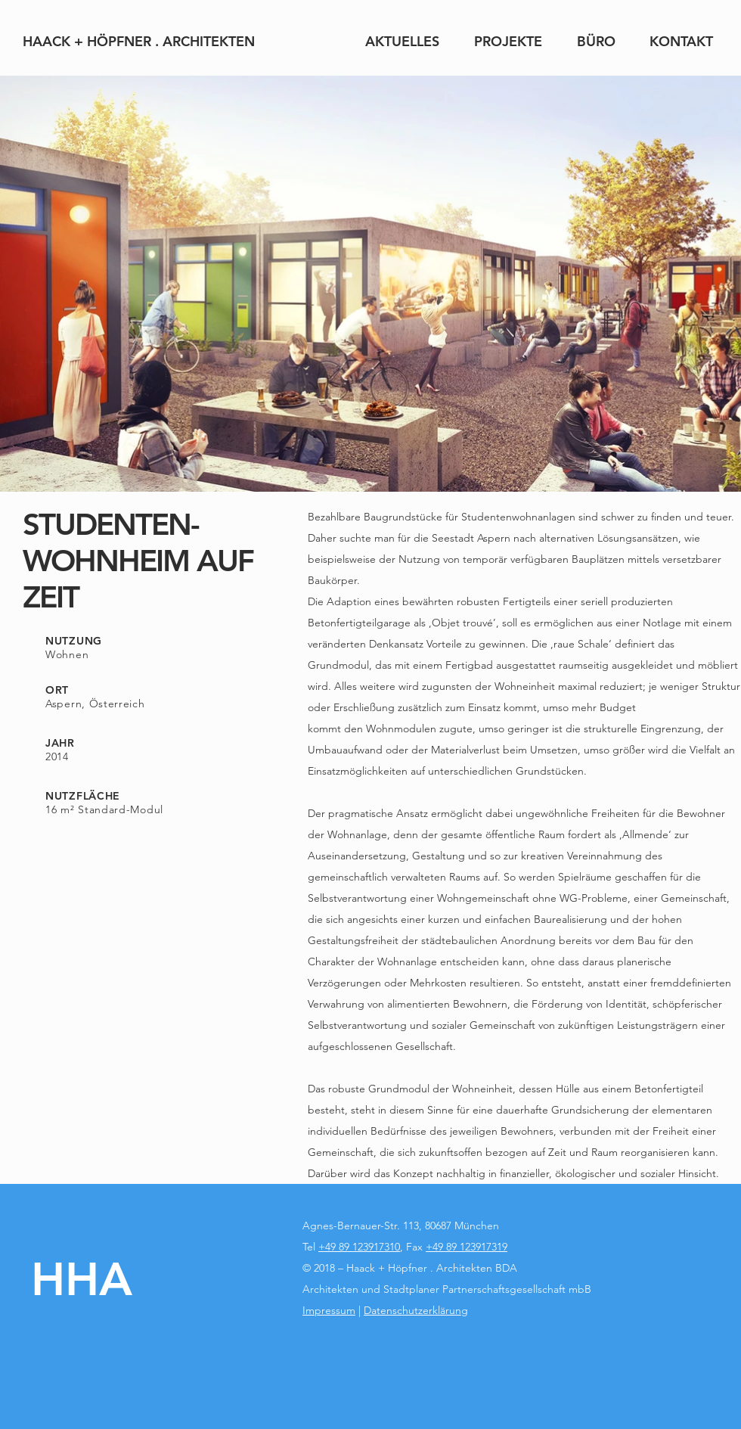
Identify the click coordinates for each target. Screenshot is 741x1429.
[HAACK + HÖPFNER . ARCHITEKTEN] (138, 41)
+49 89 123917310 (359, 1246)
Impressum (328, 1310)
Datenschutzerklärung (416, 1310)
